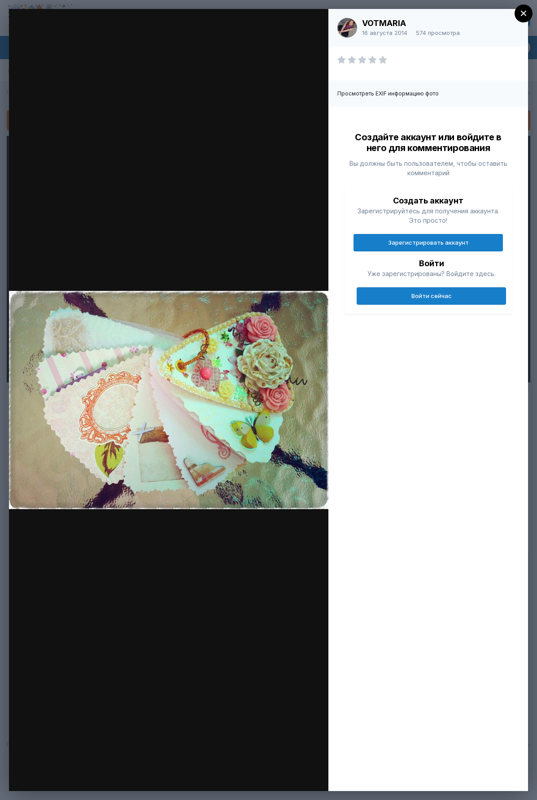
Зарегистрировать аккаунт (428, 242)
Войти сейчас (431, 295)
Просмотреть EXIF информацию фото (388, 93)
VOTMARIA (384, 23)
